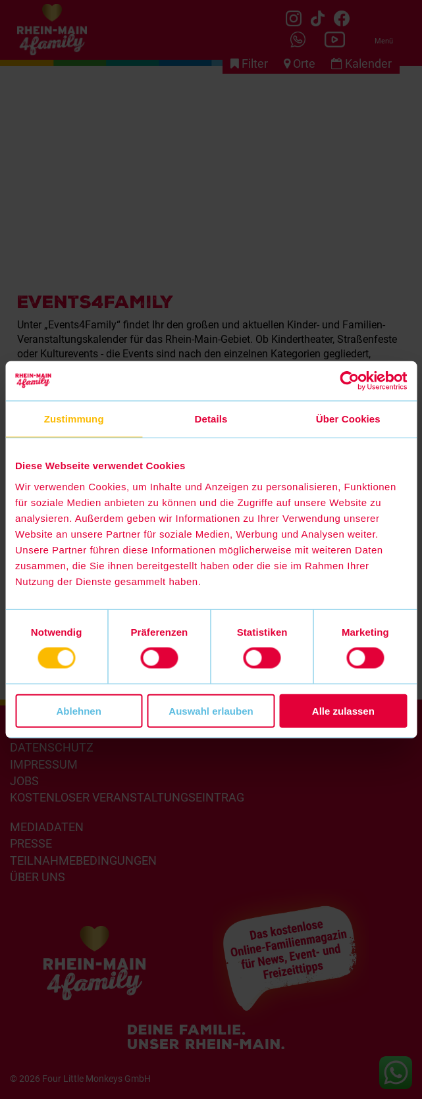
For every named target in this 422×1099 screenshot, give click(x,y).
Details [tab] (211, 418)
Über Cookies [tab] (348, 418)
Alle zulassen (343, 710)
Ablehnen (79, 710)
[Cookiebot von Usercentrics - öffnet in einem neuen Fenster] (349, 381)
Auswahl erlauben (211, 710)
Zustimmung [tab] (74, 418)
